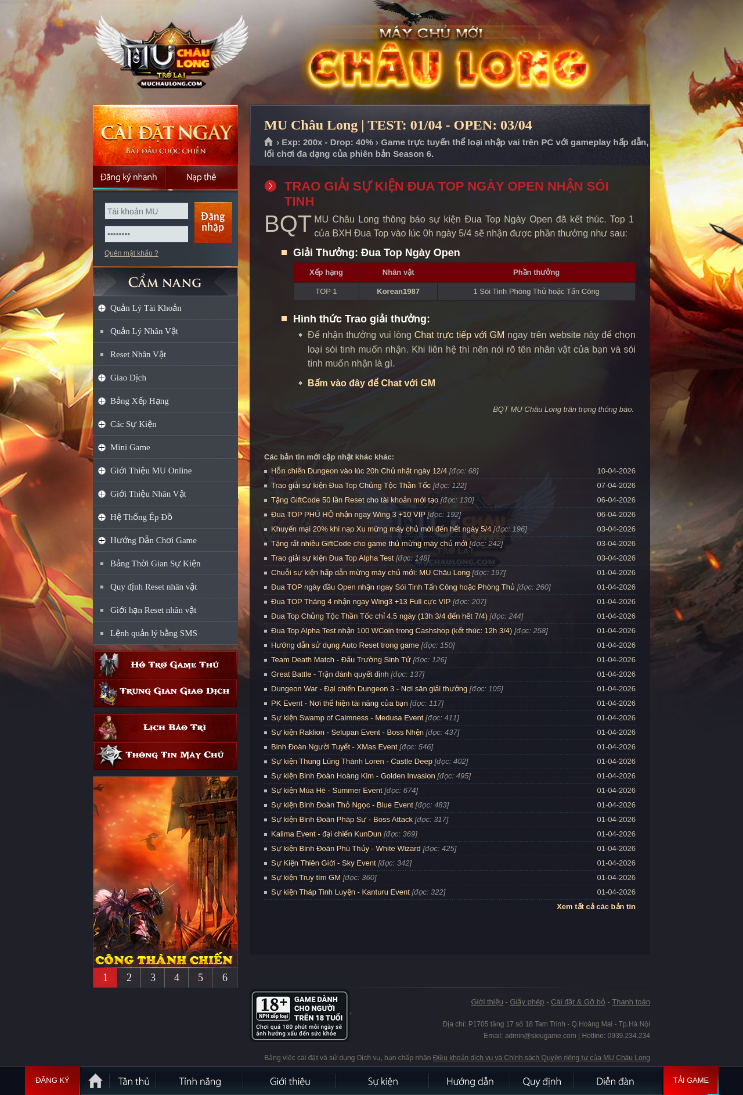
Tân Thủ (133, 1080)
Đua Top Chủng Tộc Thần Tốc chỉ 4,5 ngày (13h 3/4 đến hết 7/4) (379, 616)
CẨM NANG (165, 276)
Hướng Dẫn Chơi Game (153, 540)
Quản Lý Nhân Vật (144, 331)
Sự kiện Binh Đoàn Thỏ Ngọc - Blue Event (342, 804)
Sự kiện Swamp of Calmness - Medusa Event (347, 717)
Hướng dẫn (470, 1080)
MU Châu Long (164, 53)
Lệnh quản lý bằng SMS (153, 633)
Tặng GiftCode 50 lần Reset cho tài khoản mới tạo (354, 500)
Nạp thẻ (201, 177)
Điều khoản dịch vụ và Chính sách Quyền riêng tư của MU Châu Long (541, 1058)
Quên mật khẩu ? (131, 253)
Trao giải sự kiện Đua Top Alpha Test (332, 558)
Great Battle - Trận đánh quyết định (330, 674)
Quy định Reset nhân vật (153, 586)
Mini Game (130, 447)
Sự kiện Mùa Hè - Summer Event (327, 790)
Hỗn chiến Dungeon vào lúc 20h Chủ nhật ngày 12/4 (359, 470)
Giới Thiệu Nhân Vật (148, 493)
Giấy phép (527, 1001)
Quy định (543, 1080)
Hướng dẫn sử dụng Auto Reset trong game (345, 645)
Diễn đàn (618, 1080)
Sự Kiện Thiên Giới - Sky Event (323, 863)
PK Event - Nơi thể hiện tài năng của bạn (339, 703)
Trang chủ (269, 142)
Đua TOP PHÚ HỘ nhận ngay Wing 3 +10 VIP (348, 514)
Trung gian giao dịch (165, 693)
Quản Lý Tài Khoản (146, 308)
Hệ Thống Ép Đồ (141, 517)
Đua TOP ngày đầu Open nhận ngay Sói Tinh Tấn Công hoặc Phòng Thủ (393, 587)
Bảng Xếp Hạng (139, 400)
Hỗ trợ (165, 665)
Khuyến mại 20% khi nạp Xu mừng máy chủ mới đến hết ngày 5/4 (381, 529)
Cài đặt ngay (165, 135)
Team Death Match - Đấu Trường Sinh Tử (341, 659)
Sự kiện (383, 1080)
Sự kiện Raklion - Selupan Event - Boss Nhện (347, 732)
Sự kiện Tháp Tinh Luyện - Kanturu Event (340, 892)
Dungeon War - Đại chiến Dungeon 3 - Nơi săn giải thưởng (369, 688)
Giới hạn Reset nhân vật (153, 610)
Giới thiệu (487, 1001)
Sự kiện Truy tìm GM (306, 877)
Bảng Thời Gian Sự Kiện (155, 563)
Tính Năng (200, 1080)
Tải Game (691, 1080)
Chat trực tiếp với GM (459, 335)
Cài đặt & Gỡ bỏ (578, 1001)
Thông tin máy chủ (165, 756)
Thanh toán (631, 1001)
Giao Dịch (128, 377)
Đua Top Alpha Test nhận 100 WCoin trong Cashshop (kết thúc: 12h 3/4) (391, 630)
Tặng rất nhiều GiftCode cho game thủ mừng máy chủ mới (369, 543)
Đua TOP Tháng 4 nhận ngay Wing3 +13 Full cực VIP (360, 601)
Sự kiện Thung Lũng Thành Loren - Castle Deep (351, 761)
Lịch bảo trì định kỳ (165, 727)
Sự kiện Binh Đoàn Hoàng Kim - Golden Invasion (353, 775)
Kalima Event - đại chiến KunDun (327, 834)
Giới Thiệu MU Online (151, 470)
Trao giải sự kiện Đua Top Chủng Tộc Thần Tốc (351, 485)
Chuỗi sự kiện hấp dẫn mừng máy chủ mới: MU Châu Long (370, 572)
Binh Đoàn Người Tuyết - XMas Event (334, 746)
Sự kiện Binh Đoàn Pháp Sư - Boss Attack (342, 819)
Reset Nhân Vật (138, 354)
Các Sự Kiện (133, 424)
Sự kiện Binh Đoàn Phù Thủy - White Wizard (346, 848)
